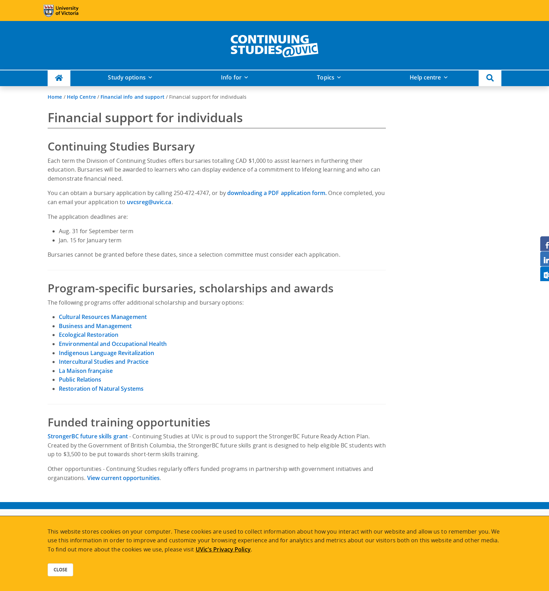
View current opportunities (123, 478)
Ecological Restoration (88, 335)
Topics (325, 77)
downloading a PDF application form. (277, 193)
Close (60, 569)
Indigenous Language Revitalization (106, 353)
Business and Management (95, 326)
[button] (490, 78)
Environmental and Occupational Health (113, 344)
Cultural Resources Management (103, 317)
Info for (231, 77)
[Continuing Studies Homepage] (59, 78)
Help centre (425, 77)
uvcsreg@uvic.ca (149, 202)
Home (55, 96)
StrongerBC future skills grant (88, 436)
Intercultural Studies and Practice (103, 362)
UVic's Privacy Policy (223, 549)
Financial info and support (132, 96)
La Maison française (86, 371)
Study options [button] (126, 77)
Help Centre (81, 96)
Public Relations (80, 379)
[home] (274, 45)
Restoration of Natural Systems (101, 388)
